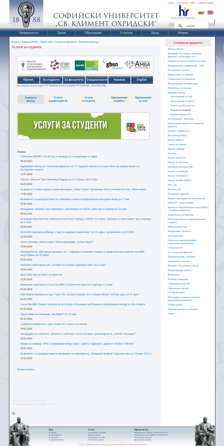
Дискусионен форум (142, 440)
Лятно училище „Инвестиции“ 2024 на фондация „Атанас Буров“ (56, 241)
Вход (171, 3)
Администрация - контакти (181, 256)
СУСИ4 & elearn (176, 292)
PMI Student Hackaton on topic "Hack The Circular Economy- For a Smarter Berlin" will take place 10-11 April (79, 294)
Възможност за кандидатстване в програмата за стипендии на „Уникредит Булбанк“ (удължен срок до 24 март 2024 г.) (86, 353)
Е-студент (53, 432)
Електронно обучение (97, 432)
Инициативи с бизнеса (179, 231)
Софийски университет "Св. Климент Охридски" (51, 15)
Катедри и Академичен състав (183, 265)
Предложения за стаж (181, 96)
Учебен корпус (175, 304)
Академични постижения (181, 214)
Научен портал (94, 435)
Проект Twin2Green (178, 162)
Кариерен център (88, 41)
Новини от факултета (178, 130)
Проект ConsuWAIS (178, 171)
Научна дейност (176, 139)
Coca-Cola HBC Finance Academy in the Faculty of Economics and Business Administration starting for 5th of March (82, 304)
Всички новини (25, 369)
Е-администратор (56, 440)
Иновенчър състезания (179, 88)
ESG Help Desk (175, 235)
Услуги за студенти (180, 110)
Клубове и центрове (178, 279)
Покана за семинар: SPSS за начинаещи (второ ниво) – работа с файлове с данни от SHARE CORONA (77, 343)
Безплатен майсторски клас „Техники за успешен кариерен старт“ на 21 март (63, 264)
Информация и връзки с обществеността (151, 432)
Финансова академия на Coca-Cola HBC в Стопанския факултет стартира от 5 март (66, 284)
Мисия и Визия (175, 49)
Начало (16, 41)
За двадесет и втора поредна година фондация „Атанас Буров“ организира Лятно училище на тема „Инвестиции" (83, 189)
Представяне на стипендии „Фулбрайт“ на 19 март (48, 314)
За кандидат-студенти (179, 70)
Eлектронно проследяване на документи (151, 435)
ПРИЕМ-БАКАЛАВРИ (69, 85)
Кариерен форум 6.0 (180, 114)
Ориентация (206, 3)
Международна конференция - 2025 (186, 65)
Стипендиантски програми (181, 79)
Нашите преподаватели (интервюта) (186, 198)
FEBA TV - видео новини (181, 202)
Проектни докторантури (180, 166)
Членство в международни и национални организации (182, 241)
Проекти (172, 153)
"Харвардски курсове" (179, 283)
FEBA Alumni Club (177, 226)
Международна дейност (180, 270)
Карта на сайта (186, 3)
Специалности (175, 247)
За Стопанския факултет (180, 252)
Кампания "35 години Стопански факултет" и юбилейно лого (184, 55)
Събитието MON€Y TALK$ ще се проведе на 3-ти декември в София (58, 156)
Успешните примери (178, 193)
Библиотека (174, 274)
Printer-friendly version (14, 413)
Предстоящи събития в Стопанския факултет (186, 125)
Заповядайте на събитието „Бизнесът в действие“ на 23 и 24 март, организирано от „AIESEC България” (78, 333)
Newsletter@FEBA (177, 135)
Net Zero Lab (174, 189)
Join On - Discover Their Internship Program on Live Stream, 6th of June (58, 179)
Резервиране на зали (96, 437)
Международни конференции (183, 83)
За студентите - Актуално (181, 118)
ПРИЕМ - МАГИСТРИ (100, 85)
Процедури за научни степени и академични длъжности (184, 298)
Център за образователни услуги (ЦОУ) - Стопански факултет (188, 209)
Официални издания (178, 288)
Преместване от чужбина (180, 74)
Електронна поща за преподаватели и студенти (187, 220)
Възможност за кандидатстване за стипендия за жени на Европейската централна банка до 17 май (75, 199)
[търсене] (191, 26)
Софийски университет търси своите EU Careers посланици (53, 324)
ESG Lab (172, 184)
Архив (171, 313)
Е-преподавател (55, 435)
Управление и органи (178, 261)
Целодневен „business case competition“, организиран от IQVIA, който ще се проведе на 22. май (73, 209)
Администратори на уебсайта (183, 309)
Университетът (30, 41)
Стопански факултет (65, 41)
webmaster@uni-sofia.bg (137, 444)
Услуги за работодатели (182, 105)
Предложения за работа (182, 101)
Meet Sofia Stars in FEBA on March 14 (41, 274)
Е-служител (54, 437)
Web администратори (143, 437)
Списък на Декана (177, 144)
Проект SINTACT (177, 157)
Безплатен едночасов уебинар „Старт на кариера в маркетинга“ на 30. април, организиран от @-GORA (77, 232)
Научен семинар (176, 148)
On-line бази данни (96, 440)
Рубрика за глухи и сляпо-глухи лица (187, 61)
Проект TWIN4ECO (178, 175)
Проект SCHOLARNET (180, 180)
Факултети (46, 41)
